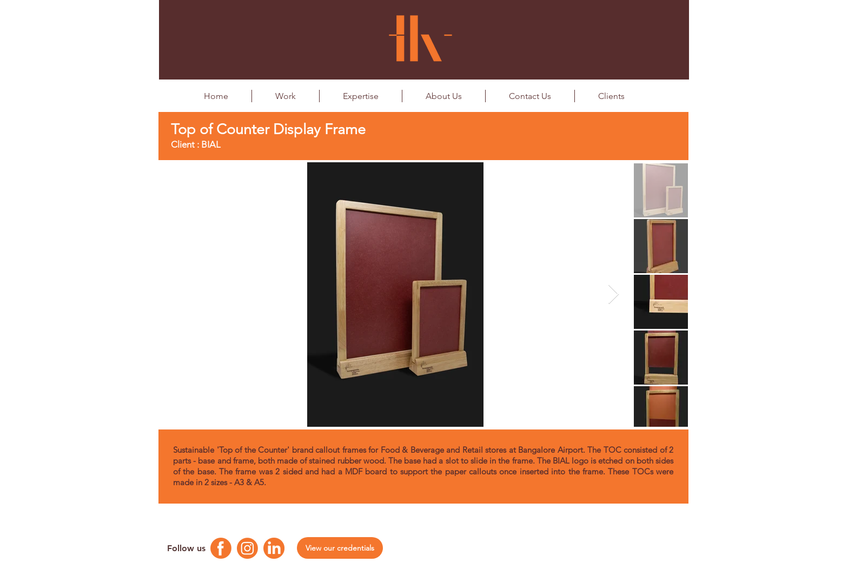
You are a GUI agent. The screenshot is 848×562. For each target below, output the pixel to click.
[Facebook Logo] (220, 548)
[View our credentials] (340, 548)
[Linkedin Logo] (273, 548)
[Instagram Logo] (247, 548)
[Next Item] (613, 294)
